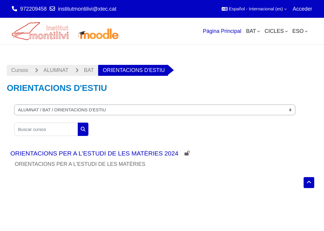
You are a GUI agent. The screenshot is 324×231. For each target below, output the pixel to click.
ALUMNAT (56, 70)
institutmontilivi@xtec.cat (87, 9)
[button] (254, 9)
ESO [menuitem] (298, 31)
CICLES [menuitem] (274, 31)
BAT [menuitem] (251, 31)
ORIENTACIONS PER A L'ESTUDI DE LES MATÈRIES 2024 (94, 153)
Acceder (302, 9)
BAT (89, 70)
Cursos (19, 70)
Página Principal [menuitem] (222, 31)
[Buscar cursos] (46, 129)
